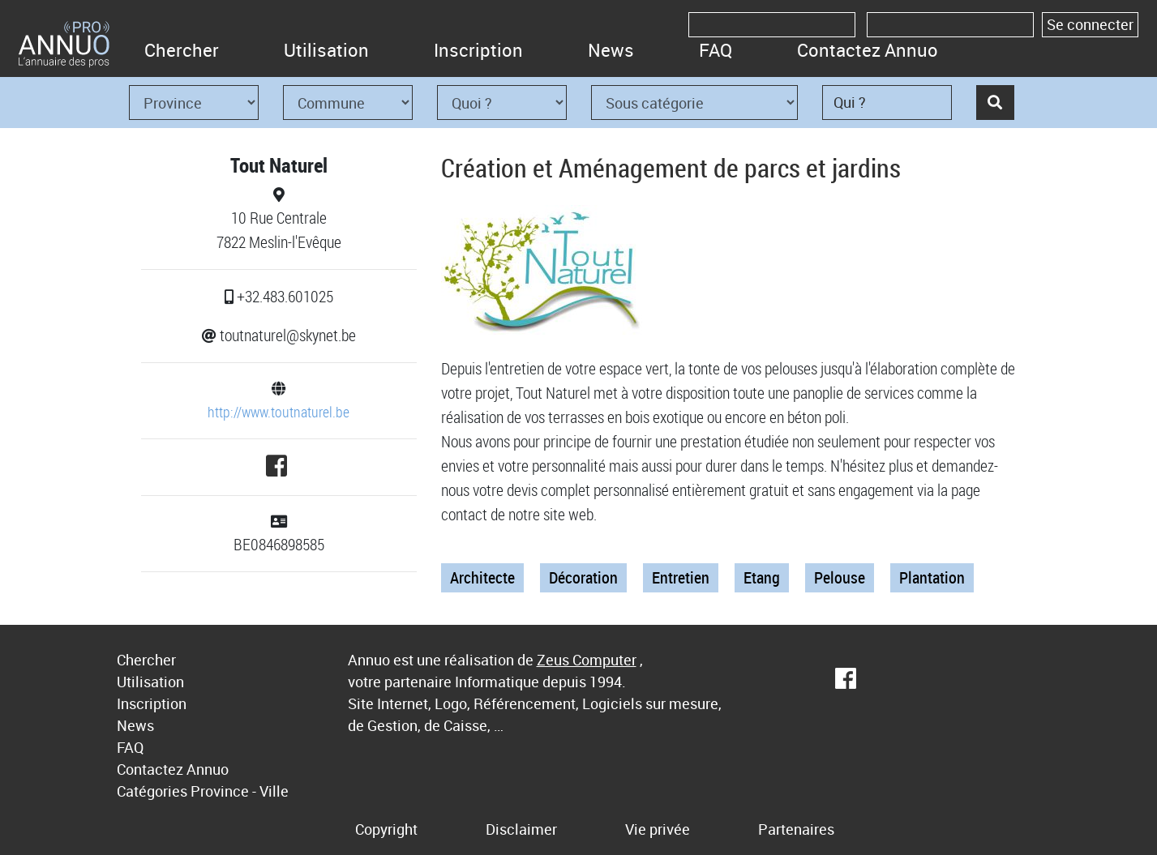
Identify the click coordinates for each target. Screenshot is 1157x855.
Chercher (181, 50)
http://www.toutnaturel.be (278, 411)
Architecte (482, 577)
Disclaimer (521, 829)
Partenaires (796, 829)
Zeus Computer (586, 659)
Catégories (152, 791)
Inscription (478, 50)
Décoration (583, 577)
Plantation (932, 577)
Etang (761, 577)
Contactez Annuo (867, 50)
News (611, 50)
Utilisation (326, 50)
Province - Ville (240, 791)
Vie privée (657, 829)
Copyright (386, 829)
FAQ (715, 50)
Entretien (680, 577)
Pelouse (839, 577)
